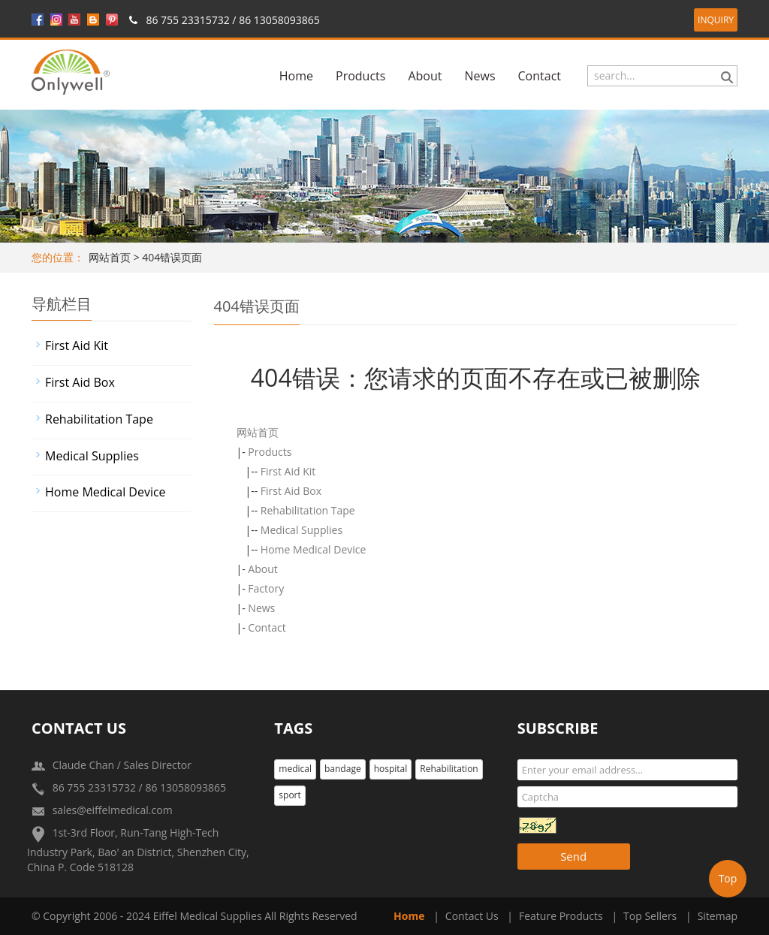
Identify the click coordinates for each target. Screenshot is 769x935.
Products (360, 76)
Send (573, 856)
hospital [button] (391, 768)
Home (296, 76)
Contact (539, 76)
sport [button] (289, 795)
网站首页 (110, 257)
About (425, 76)
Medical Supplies (301, 530)
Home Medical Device (313, 549)
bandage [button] (342, 768)
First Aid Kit (288, 471)
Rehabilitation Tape (308, 510)
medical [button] (295, 768)
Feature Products (561, 916)
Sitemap (717, 916)
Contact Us (472, 916)
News (479, 76)
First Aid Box (291, 491)
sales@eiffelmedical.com (113, 810)
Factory (266, 588)
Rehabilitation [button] (449, 768)
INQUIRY (716, 20)
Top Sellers (650, 916)
